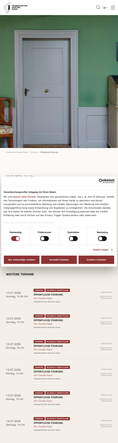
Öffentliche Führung (49, 152)
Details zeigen (100, 250)
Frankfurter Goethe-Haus (17, 152)
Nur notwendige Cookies (21, 259)
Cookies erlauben (96, 259)
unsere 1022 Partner (24, 197)
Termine (34, 152)
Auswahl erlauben (59, 259)
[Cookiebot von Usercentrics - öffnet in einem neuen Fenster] (101, 181)
